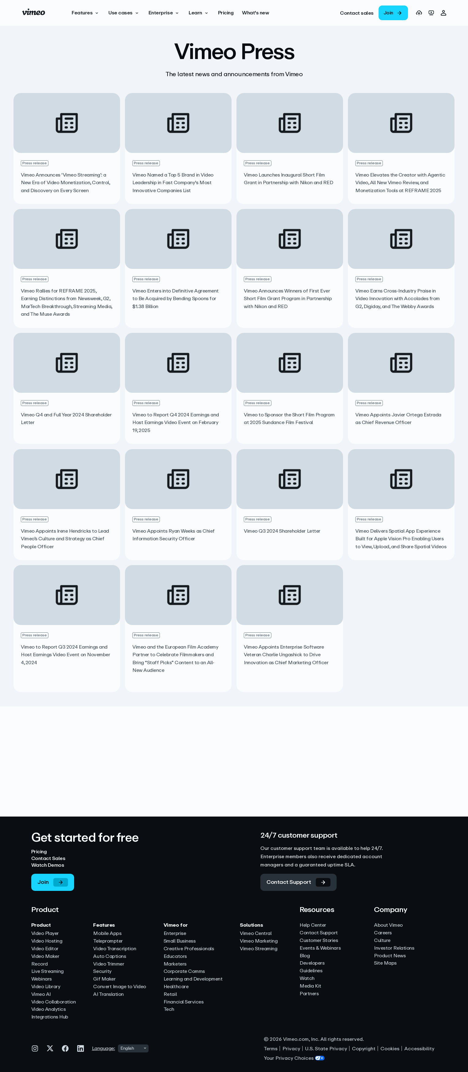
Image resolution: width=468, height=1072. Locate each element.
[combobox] (133, 1048)
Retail (170, 994)
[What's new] (255, 12)
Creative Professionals (189, 949)
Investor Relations (394, 948)
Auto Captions (109, 956)
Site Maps (385, 963)
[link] (357, 13)
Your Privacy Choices (294, 1058)
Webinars (41, 979)
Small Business (179, 941)
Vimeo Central (255, 933)
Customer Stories (319, 940)
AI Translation (108, 994)
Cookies (389, 1048)
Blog (305, 956)
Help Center (313, 925)
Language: (103, 1048)
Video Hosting (46, 941)
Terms (270, 1048)
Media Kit (310, 986)
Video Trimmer (108, 964)
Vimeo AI (41, 994)
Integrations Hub (49, 1017)
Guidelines (311, 971)
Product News (390, 956)
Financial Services (183, 1002)
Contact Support (319, 933)
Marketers (175, 964)
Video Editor (44, 949)
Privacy (291, 1048)
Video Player (45, 933)
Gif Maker (104, 979)
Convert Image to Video (119, 987)
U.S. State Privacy (326, 1048)
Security (102, 971)
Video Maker (45, 956)
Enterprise (175, 933)
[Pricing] (226, 12)
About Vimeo (388, 925)
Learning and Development (193, 979)
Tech (169, 1009)
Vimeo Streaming (258, 949)
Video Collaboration (53, 1002)
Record (39, 964)
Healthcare (176, 987)
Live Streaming (47, 971)
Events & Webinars (320, 948)
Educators (175, 956)
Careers (383, 933)
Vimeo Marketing (258, 941)
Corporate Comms (184, 971)
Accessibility (419, 1048)
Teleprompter (108, 941)
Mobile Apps (107, 933)
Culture (382, 940)
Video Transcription (114, 949)
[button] (85, 13)
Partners (309, 994)
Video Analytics (48, 1009)
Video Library (45, 987)
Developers (312, 963)
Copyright (364, 1048)
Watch (307, 978)
